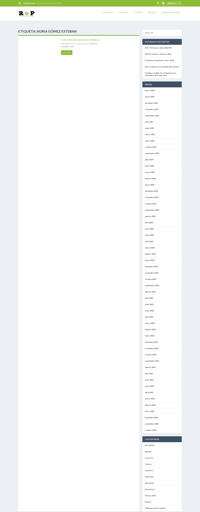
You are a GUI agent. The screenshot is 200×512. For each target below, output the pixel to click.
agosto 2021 (150, 365)
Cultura (138, 14)
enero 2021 (149, 409)
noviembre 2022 (151, 270)
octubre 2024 (150, 145)
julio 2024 (149, 157)
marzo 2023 (150, 245)
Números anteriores (171, 14)
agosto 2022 (150, 289)
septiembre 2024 (152, 151)
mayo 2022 (149, 308)
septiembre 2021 (152, 358)
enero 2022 (149, 333)
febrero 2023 (150, 252)
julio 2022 (149, 296)
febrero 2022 (150, 327)
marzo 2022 (150, 321)
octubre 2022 (150, 277)
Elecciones (123, 14)
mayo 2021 (149, 384)
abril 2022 (149, 314)
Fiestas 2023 (150, 493)
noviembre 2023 (151, 195)
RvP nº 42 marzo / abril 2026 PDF (158, 45)
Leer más (66, 50)
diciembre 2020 (151, 415)
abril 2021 (149, 390)
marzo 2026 (150, 88)
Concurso (149, 455)
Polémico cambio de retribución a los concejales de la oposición (160, 72)
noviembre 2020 (151, 421)
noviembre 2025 (151, 107)
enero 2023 (149, 258)
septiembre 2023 (152, 208)
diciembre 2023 (151, 189)
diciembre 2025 (151, 101)
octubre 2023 (150, 201)
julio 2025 (149, 119)
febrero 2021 (150, 402)
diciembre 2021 (151, 340)
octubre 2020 (150, 428)
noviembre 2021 (151, 346)
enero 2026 (149, 94)
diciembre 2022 (151, 264)
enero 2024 (149, 182)
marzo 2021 (150, 396)
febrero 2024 (150, 176)
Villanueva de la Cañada (155, 506)
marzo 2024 (150, 170)
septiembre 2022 (152, 283)
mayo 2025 (149, 126)
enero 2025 (149, 138)
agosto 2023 (150, 214)
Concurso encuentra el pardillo (80, 37)
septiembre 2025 (152, 113)
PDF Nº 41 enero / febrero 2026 (48, 3)
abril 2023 (149, 239)
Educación (149, 474)
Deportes (152, 14)
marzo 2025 (150, 132)
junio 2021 (149, 377)
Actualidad (107, 14)
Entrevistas (150, 487)
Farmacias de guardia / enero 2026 (159, 58)
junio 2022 (149, 302)
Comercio (84, 41)
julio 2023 (149, 220)
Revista (148, 499)
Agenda (148, 449)
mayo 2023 (149, 233)
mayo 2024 (149, 163)
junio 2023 (149, 226)
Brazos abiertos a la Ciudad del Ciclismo (162, 64)
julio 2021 (149, 371)
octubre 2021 (150, 352)
